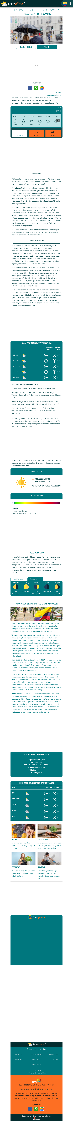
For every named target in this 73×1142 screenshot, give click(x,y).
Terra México (53, 1054)
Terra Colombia (36, 1054)
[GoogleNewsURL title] (42, 88)
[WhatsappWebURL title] (36, 88)
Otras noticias (36, 1064)
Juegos (55, 1059)
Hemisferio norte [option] (19, 579)
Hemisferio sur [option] (35, 579)
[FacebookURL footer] (30, 1108)
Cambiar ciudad (26, 47)
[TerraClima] (65, 4)
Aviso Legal (25, 1089)
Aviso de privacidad (37, 1089)
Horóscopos (36, 1059)
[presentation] (58, 120)
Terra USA (18, 1059)
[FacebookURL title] (30, 88)
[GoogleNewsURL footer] (42, 1108)
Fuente (53, 95)
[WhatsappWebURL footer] (36, 1108)
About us (48, 1089)
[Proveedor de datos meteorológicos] (36, 1118)
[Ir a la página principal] (13, 3)
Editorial (41, 1073)
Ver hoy (47, 47)
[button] (70, 3)
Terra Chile (18, 1054)
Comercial (32, 1073)
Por (58, 92)
